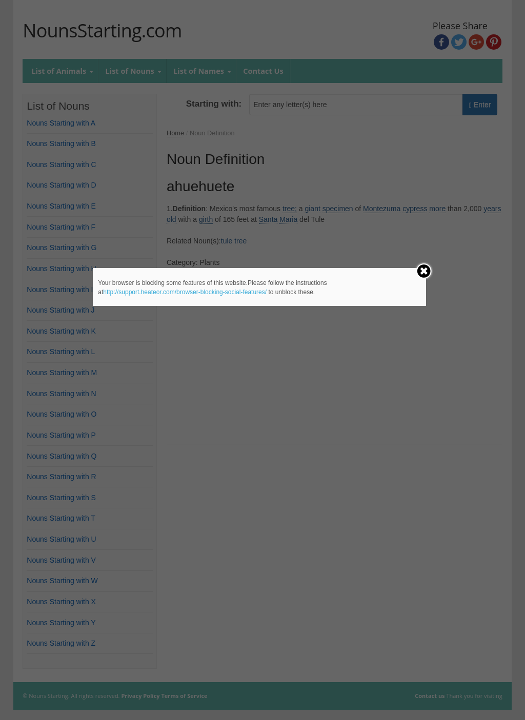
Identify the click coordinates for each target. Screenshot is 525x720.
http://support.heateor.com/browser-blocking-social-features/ (185, 292)
